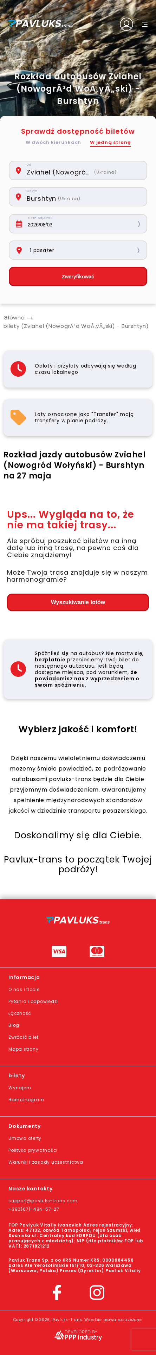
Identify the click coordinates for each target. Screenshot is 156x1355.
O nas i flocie (24, 989)
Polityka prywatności (33, 1150)
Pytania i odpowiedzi (33, 1001)
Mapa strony (23, 1049)
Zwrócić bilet (23, 1037)
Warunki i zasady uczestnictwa (45, 1162)
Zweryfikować (78, 276)
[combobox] (82, 170)
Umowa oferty (24, 1138)
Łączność (19, 1013)
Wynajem (19, 1088)
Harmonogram (26, 1100)
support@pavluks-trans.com (43, 1201)
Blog (13, 1025)
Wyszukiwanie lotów (78, 602)
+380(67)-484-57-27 (33, 1209)
